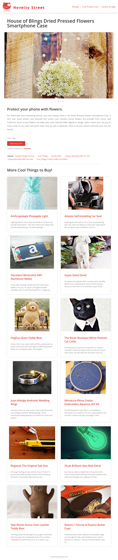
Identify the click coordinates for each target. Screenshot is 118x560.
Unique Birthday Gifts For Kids (20, 159)
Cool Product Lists (90, 6)
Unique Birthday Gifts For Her (77, 156)
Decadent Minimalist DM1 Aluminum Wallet (26, 276)
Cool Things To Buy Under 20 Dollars (52, 159)
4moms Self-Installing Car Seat (83, 216)
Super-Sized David (75, 275)
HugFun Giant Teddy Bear (26, 338)
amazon (27, 148)
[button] (16, 143)
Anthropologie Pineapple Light (29, 216)
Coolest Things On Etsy (24, 156)
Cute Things (43, 156)
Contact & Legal (108, 6)
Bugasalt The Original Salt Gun (29, 465)
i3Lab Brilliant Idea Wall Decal (82, 465)
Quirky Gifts (56, 156)
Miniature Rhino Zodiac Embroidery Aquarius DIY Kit (81, 402)
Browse (75, 6)
